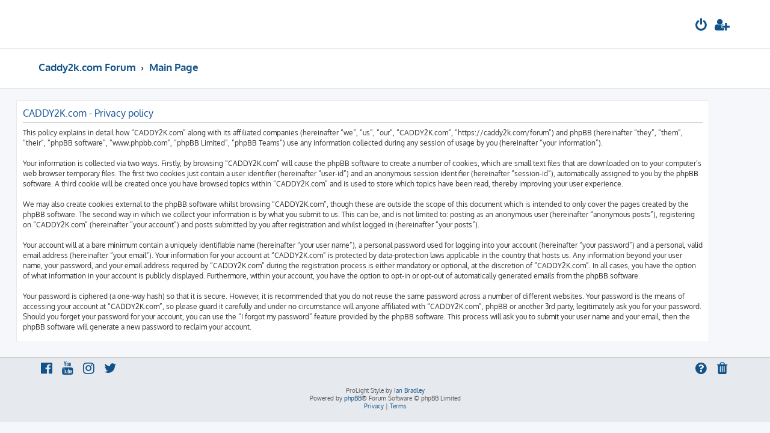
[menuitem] (701, 26)
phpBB (353, 398)
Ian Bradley (409, 390)
